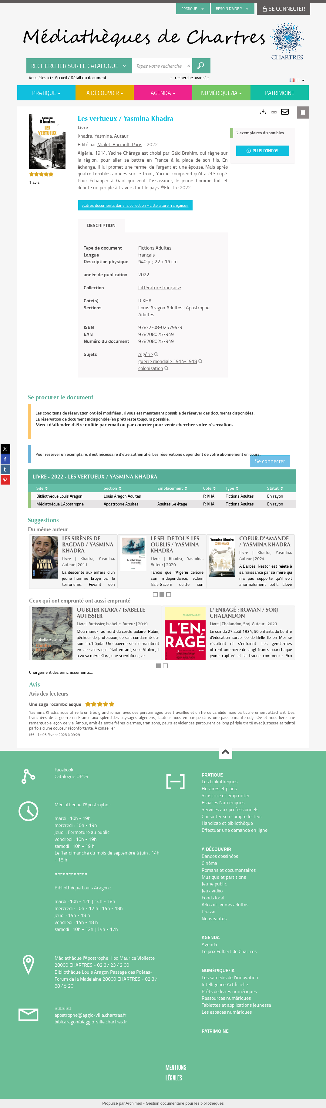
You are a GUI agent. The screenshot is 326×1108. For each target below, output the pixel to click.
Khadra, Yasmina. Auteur (103, 136)
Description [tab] (101, 225)
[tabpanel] (153, 308)
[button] (47, 141)
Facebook (64, 769)
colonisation (150, 368)
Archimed (134, 1103)
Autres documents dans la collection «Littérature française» (135, 205)
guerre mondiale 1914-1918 (167, 361)
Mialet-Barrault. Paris (119, 144)
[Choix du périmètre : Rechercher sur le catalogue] (79, 65)
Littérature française (159, 287)
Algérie (145, 354)
